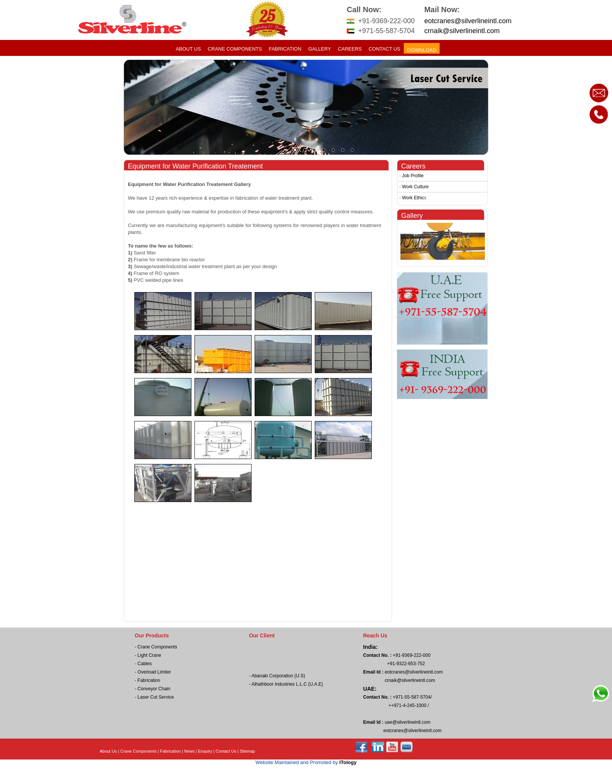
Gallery (319, 49)
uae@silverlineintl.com (406, 722)
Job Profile (413, 175)
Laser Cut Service (155, 697)
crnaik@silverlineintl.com (462, 31)
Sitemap (247, 751)
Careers (350, 49)
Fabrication (285, 49)
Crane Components (235, 49)
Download (422, 50)
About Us (188, 49)
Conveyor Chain (153, 688)
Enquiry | (206, 751)
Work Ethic (413, 197)
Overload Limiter (154, 672)
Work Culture (415, 186)
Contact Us (384, 49)
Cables (144, 663)
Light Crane (149, 655)
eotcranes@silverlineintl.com (468, 21)
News (189, 751)
